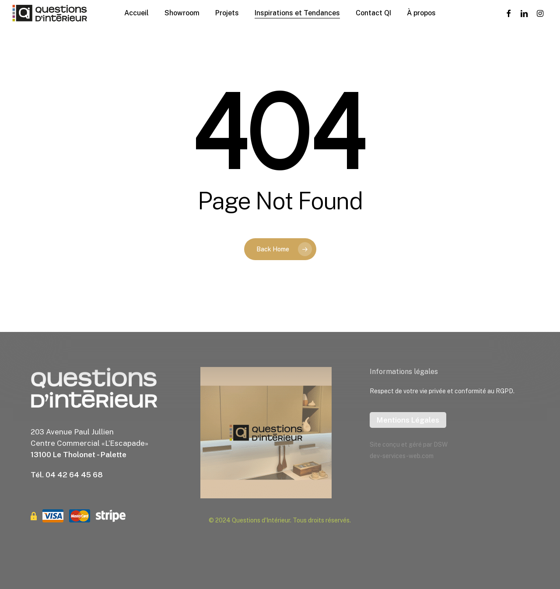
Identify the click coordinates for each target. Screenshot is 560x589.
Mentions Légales (408, 420)
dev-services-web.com (402, 455)
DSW (441, 444)
